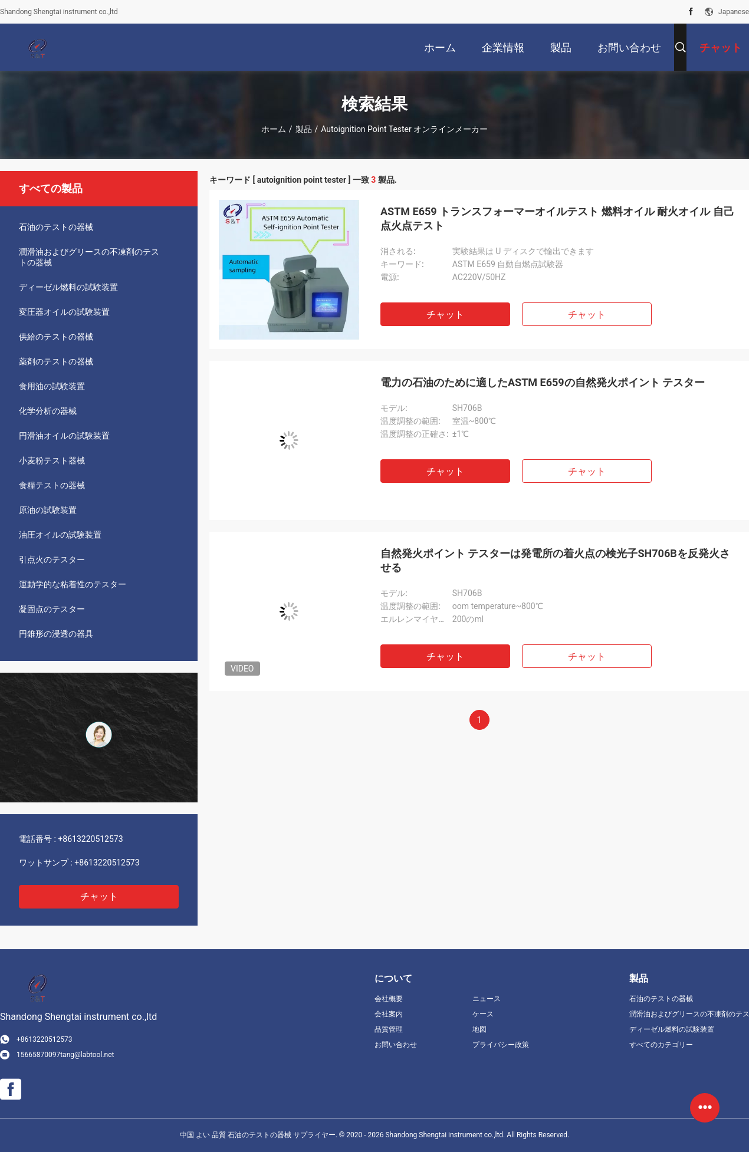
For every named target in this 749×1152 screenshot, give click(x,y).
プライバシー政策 (500, 1045)
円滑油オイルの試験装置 (64, 435)
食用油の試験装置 (52, 386)
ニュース (486, 999)
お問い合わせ (395, 1045)
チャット (99, 896)
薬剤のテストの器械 (56, 361)
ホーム (273, 129)
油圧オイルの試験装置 (60, 534)
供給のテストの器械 (56, 336)
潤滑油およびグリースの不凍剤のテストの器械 (89, 257)
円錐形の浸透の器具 (56, 633)
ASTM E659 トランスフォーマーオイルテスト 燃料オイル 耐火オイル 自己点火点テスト (557, 218)
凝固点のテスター (52, 609)
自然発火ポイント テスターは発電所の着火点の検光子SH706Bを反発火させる (555, 560)
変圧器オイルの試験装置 (64, 312)
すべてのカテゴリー (661, 1045)
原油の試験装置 (48, 510)
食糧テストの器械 (52, 485)
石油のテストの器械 (56, 227)
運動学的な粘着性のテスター (72, 584)
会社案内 (388, 1014)
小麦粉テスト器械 (52, 460)
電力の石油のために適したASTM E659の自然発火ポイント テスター (542, 382)
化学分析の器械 (48, 411)
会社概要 (388, 999)
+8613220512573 (90, 839)
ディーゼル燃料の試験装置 (68, 287)
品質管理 (388, 1029)
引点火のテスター (52, 559)
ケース (483, 1014)
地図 (479, 1029)
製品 (303, 129)
